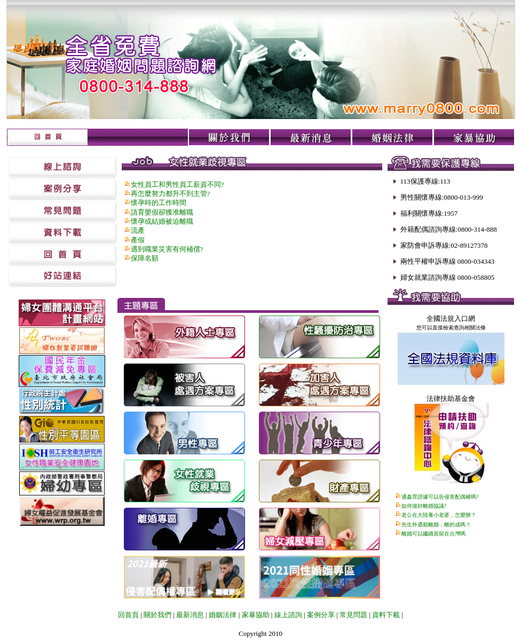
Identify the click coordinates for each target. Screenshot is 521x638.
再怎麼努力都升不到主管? (170, 194)
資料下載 (386, 615)
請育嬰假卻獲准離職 (162, 212)
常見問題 (353, 615)
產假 (138, 240)
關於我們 (156, 615)
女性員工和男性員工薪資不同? (177, 184)
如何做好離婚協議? (423, 506)
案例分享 (321, 615)
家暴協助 (256, 615)
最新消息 (190, 615)
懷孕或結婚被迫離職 (162, 221)
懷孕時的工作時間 (158, 203)
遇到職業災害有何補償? (167, 249)
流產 (138, 230)
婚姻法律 (222, 615)
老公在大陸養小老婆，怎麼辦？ (438, 515)
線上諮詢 (288, 615)
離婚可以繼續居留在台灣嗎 (433, 534)
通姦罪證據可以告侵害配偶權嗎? (439, 497)
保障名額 (145, 258)
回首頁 (128, 615)
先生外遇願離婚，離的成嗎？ (436, 524)
